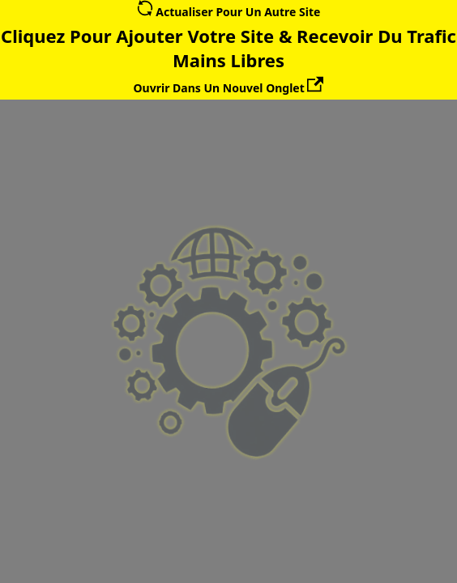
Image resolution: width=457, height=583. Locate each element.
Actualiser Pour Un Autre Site (229, 11)
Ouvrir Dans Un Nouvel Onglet (229, 88)
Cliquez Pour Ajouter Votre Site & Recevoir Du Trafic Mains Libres (228, 47)
